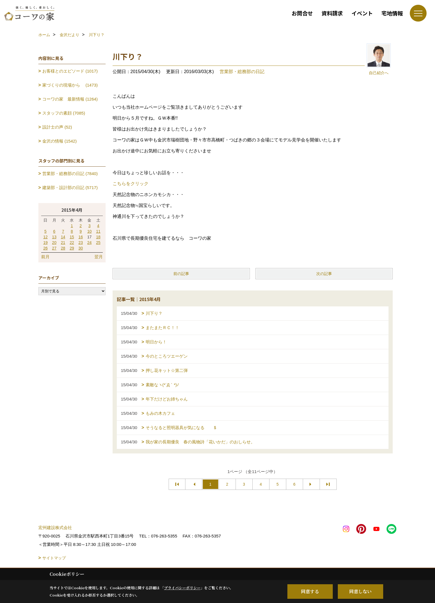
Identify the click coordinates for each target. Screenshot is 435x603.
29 (72, 248)
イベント (362, 13)
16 (80, 237)
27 (54, 248)
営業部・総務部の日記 (242, 71)
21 (63, 242)
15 (72, 237)
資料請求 (332, 13)
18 (98, 237)
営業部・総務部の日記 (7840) (70, 173)
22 (72, 242)
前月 (45, 256)
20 (54, 242)
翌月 (98, 256)
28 (63, 248)
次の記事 (324, 273)
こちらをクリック (130, 183)
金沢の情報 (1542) (59, 141)
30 (80, 248)
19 (45, 242)
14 (63, 237)
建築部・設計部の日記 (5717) (70, 187)
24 (89, 242)
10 (89, 231)
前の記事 (181, 273)
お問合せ (302, 13)
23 (80, 242)
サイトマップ (54, 558)
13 (54, 237)
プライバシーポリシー (182, 587)
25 (98, 242)
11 (98, 231)
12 (45, 237)
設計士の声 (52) (57, 127)
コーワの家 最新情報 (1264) (70, 99)
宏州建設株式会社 (55, 527)
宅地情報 (392, 13)
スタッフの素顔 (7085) (63, 113)
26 (45, 248)
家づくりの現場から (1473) (70, 85)
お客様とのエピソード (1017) (70, 71)
